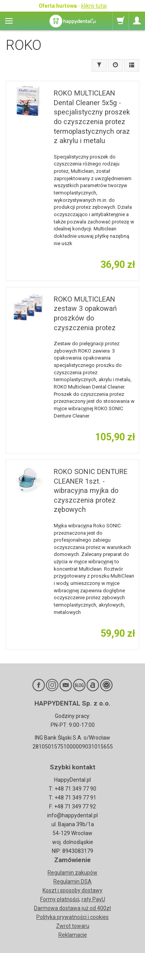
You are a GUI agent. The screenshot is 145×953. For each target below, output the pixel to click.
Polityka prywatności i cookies (72, 917)
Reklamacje (72, 935)
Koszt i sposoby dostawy (72, 890)
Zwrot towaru (72, 926)
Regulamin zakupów (72, 872)
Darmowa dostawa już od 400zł (72, 908)
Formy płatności (59, 899)
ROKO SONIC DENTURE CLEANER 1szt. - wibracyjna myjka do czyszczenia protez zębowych (91, 490)
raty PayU (93, 899)
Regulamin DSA (72, 881)
